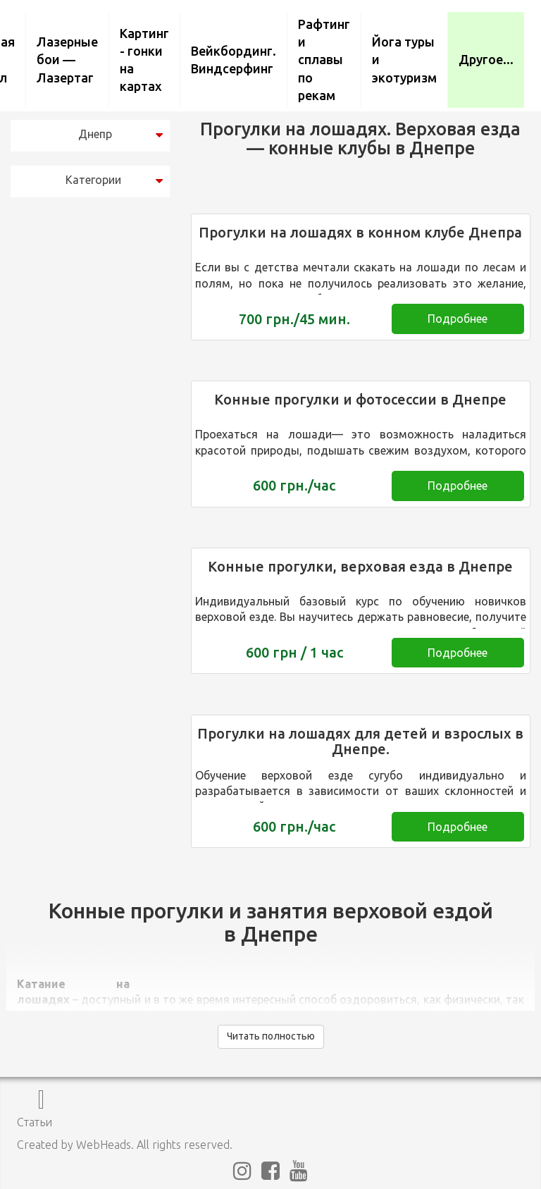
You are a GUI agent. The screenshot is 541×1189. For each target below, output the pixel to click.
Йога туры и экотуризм (404, 59)
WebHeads (103, 1144)
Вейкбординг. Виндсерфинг (233, 59)
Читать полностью (271, 1036)
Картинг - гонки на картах (144, 60)
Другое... (486, 59)
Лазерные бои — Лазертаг (67, 59)
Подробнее (457, 318)
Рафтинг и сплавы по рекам (324, 59)
